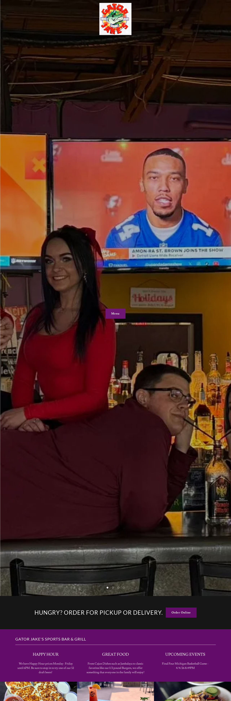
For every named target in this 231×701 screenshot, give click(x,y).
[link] (115, 4)
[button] (107, 588)
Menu (115, 313)
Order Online (181, 612)
